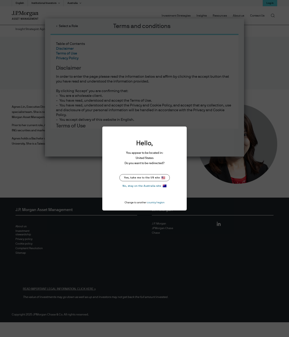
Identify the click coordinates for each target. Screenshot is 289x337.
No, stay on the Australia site (144, 186)
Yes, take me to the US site (144, 177)
